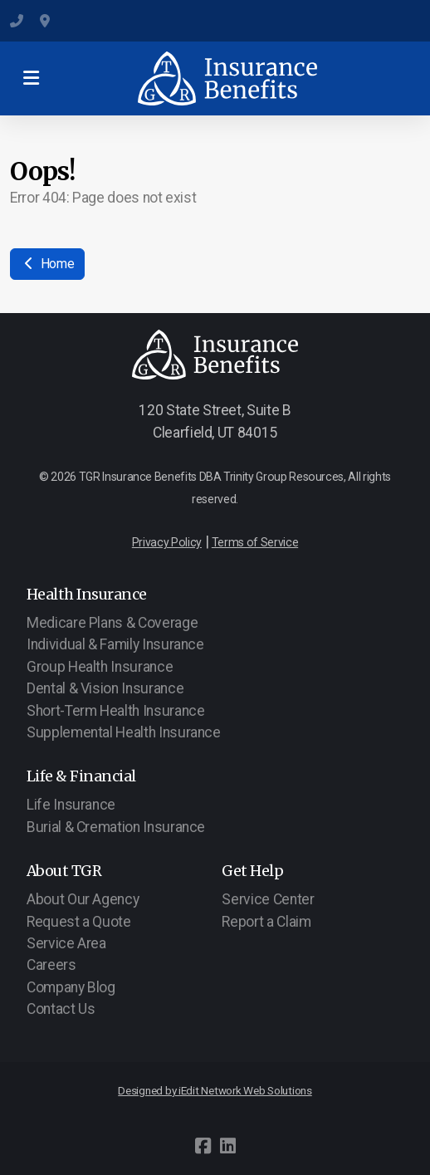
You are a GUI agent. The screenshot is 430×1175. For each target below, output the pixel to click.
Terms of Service (255, 542)
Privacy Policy (167, 542)
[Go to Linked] (227, 1145)
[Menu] (30, 79)
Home (47, 264)
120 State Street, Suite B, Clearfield (46, 21)
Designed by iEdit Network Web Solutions (215, 1090)
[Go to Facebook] (202, 1145)
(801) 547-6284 (16, 21)
